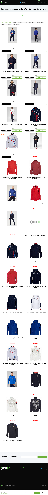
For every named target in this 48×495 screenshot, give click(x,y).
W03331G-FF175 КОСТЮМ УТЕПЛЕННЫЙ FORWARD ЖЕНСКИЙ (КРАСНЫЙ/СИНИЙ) (35, 236)
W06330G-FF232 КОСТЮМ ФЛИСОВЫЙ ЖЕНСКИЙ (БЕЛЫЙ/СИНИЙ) (36, 313)
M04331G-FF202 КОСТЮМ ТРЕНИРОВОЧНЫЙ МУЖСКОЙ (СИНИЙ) (12, 441)
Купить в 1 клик (17, 77)
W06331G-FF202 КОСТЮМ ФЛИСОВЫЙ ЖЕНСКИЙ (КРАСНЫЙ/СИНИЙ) (35, 203)
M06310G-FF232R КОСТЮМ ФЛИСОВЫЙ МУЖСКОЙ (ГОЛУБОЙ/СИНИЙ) (12, 338)
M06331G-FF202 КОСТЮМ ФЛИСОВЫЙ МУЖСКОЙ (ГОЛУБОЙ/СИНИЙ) (12, 389)
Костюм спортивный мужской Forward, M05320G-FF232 (12, 124)
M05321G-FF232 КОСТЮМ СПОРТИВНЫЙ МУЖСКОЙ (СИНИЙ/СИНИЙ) (35, 125)
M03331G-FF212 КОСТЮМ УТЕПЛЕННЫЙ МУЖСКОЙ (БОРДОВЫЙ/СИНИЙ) (36, 178)
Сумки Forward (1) (16, 24)
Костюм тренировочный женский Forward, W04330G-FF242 (12, 203)
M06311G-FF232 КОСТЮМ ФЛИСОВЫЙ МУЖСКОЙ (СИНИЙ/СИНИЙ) (36, 287)
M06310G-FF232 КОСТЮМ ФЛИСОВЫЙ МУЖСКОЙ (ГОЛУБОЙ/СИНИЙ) (35, 338)
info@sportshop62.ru (4, 489)
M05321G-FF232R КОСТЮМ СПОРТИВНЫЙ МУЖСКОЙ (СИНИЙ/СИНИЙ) (12, 261)
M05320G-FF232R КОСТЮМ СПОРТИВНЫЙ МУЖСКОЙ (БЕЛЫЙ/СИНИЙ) (12, 151)
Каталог (25, 468)
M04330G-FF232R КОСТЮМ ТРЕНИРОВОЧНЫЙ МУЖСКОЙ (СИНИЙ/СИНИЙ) (36, 261)
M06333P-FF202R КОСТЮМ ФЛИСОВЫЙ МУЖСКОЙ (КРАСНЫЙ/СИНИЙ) (12, 287)
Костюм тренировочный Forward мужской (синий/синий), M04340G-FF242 (35, 98)
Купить (6, 77)
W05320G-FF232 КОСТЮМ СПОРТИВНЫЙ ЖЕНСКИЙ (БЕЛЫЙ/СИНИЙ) (12, 364)
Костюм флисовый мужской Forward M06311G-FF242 (12, 71)
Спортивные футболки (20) (29, 22)
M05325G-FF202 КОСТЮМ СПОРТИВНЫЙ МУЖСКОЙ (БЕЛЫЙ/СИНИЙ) (35, 364)
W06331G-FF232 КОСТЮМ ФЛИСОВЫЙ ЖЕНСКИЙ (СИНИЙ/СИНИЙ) (12, 313)
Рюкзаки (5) (14, 22)
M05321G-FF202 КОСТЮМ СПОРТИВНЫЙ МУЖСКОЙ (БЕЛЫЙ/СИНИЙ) (12, 415)
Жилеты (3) (3, 24)
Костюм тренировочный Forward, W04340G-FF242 (12, 228)
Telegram (22, 2)
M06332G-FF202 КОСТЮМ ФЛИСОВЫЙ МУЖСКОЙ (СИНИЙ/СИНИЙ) (36, 389)
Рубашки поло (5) (20, 22)
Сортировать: (4, 19)
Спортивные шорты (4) (39, 22)
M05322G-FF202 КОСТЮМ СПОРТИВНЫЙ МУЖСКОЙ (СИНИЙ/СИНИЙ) (35, 415)
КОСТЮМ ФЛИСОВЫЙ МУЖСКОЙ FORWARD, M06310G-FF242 (35, 71)
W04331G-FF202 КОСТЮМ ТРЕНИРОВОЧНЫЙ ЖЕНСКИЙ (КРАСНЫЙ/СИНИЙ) (12, 178)
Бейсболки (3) (9, 24)
